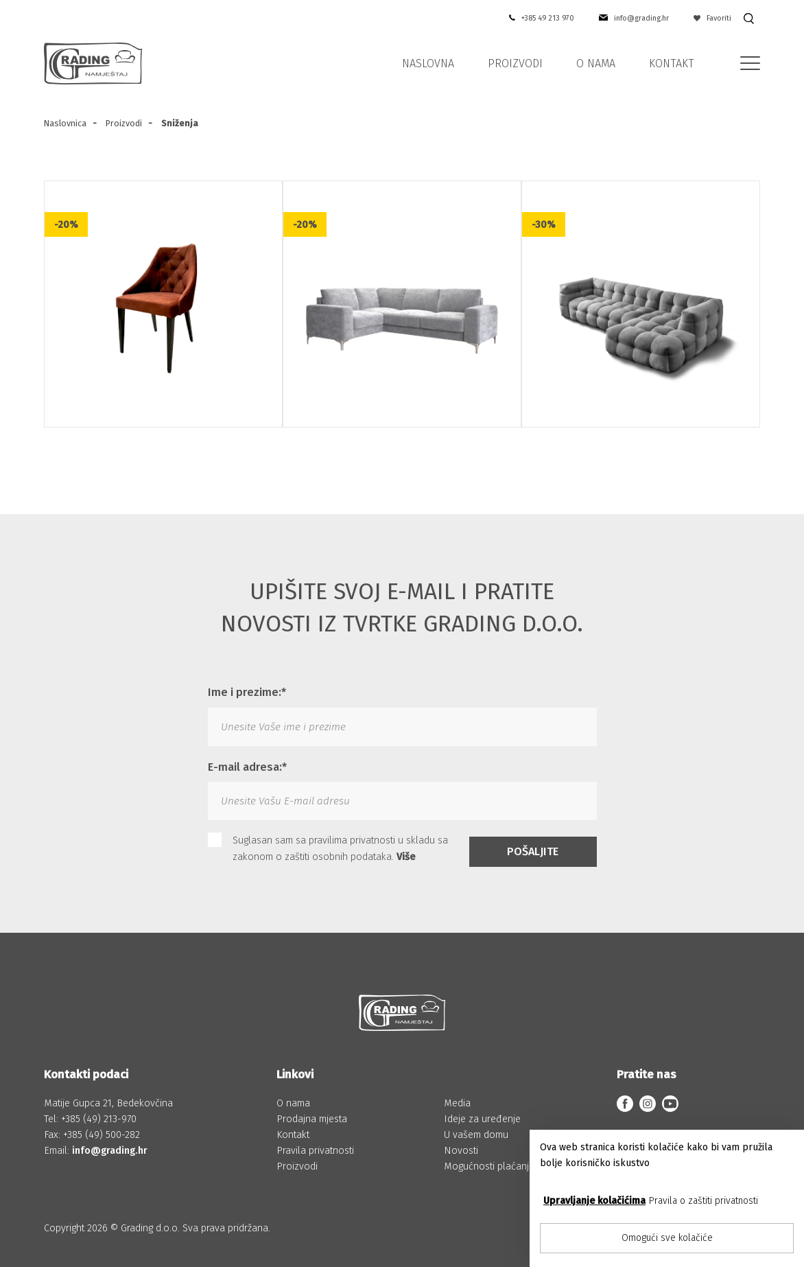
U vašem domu (476, 1135)
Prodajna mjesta (311, 1119)
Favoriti (713, 18)
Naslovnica (65, 123)
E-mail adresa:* (247, 767)
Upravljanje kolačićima (594, 1201)
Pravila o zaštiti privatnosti (703, 1201)
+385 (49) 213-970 (99, 1119)
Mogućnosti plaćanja (489, 1166)
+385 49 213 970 (547, 18)
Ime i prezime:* (247, 692)
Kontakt (671, 63)
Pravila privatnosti (315, 1150)
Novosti (461, 1150)
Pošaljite (532, 851)
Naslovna (428, 63)
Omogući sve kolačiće (667, 1238)
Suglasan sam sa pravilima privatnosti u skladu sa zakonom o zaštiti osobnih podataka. (328, 847)
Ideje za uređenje (482, 1119)
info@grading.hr (641, 18)
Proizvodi (515, 63)
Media (457, 1103)
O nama (595, 63)
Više (406, 857)
